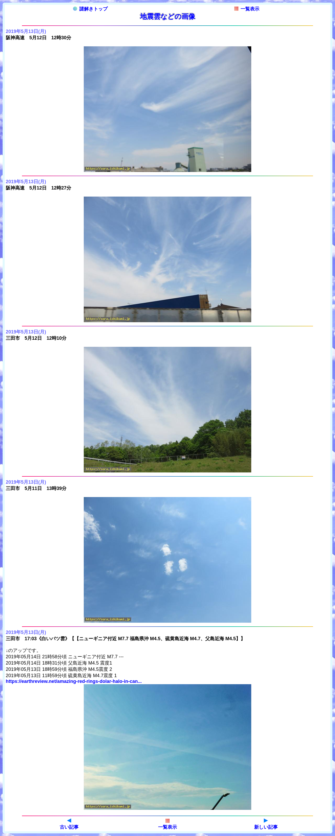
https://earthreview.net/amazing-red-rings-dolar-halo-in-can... (74, 681)
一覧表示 (246, 9)
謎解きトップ (90, 9)
